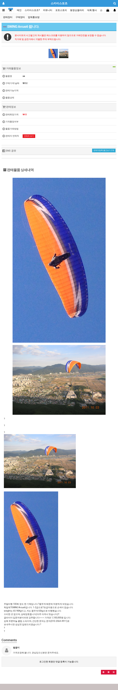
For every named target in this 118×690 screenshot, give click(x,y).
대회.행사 (92, 10)
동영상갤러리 (77, 10)
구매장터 (20, 17)
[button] (103, 672)
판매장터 (7, 17)
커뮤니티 (47, 10)
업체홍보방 (34, 17)
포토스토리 (61, 10)
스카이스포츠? (32, 10)
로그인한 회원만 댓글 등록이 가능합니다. (59, 661)
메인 (19, 10)
